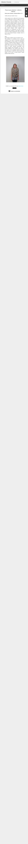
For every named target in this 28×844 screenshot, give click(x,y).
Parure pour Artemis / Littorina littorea (13, 9)
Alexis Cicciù (20, 84)
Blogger (18, 843)
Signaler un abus (22, 843)
